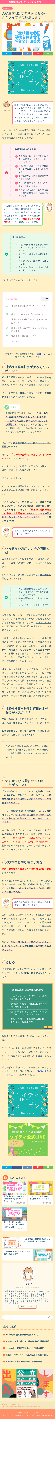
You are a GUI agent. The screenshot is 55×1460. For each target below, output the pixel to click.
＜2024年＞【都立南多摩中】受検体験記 (24, 1362)
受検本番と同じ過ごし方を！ (25, 336)
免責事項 (37, 1412)
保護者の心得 (7, 8)
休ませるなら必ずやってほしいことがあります (29, 329)
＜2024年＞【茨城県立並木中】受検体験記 (25, 1348)
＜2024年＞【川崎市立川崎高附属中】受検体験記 (28, 1341)
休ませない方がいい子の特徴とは (27, 314)
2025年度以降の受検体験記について (22, 1335)
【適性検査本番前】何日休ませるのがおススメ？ (29, 321)
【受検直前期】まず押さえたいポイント (29, 307)
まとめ (14, 341)
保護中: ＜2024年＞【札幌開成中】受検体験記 (27, 1355)
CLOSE (45, 298)
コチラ (42, 354)
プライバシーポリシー (22, 1412)
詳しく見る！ (27, 1307)
